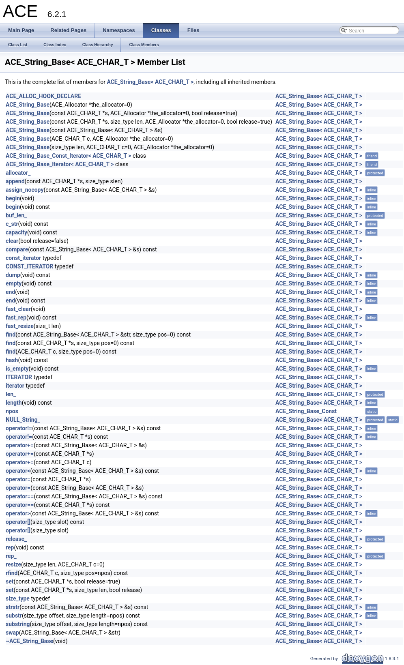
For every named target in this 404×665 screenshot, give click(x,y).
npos (12, 411)
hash (12, 360)
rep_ (11, 556)
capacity (16, 232)
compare (17, 249)
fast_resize (20, 326)
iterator (15, 385)
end (10, 292)
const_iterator (23, 258)
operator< (18, 471)
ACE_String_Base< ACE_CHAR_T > (150, 82)
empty (13, 283)
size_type (18, 598)
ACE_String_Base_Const (306, 411)
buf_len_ (16, 215)
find (10, 334)
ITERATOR (19, 377)
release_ (16, 539)
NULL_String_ (23, 419)
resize (13, 564)
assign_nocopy (24, 190)
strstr (12, 607)
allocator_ (18, 172)
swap (12, 632)
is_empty (17, 368)
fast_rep (16, 317)
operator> (18, 513)
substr (14, 615)
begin (13, 198)
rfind (11, 573)
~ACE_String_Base (29, 641)
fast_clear (18, 309)
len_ (11, 394)
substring (18, 624)
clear (12, 241)
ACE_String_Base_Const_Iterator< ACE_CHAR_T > (68, 155)
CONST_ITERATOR (29, 266)
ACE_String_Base (27, 104)
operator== (20, 496)
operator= (18, 479)
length (14, 402)
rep (10, 547)
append (15, 181)
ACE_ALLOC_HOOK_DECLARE (43, 96)
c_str (12, 224)
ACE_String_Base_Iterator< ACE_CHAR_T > (60, 164)
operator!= (19, 428)
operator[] (18, 522)
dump (13, 275)
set (10, 581)
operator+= (20, 445)
